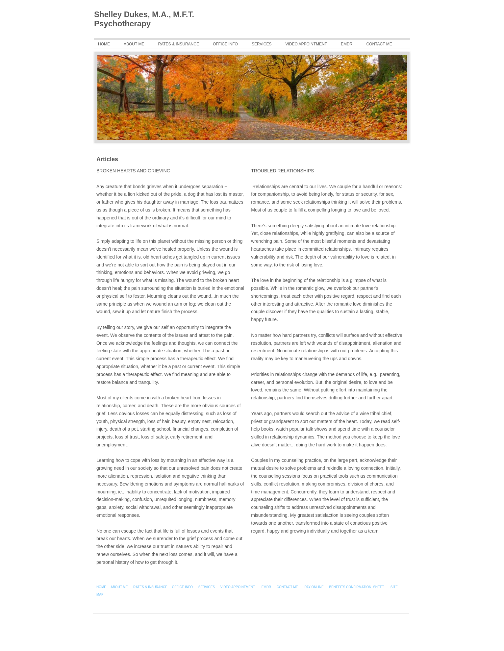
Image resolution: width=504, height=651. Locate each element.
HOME (101, 587)
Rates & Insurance (178, 44)
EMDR (346, 44)
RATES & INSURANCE (150, 587)
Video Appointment (306, 44)
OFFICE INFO (183, 587)
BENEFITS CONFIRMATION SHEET (356, 587)
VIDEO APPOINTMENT (238, 587)
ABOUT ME (119, 587)
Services (261, 44)
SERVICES (206, 587)
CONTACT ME (379, 44)
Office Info (225, 44)
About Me (134, 44)
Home (104, 44)
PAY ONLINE (313, 587)
